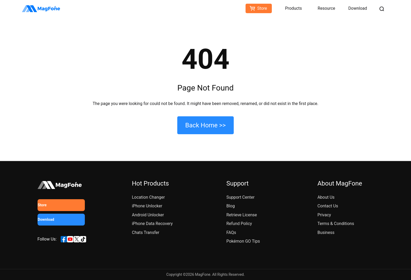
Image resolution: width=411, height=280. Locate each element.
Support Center (240, 197)
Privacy (324, 214)
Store (262, 8)
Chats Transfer (145, 232)
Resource (326, 8)
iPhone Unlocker (147, 205)
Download (357, 8)
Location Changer (148, 197)
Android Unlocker (148, 214)
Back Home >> (205, 125)
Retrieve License (241, 214)
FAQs (231, 232)
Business (326, 232)
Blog (230, 205)
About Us (326, 197)
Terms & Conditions (336, 223)
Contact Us (328, 205)
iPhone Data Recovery (152, 223)
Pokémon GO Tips (243, 241)
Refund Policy (239, 223)
